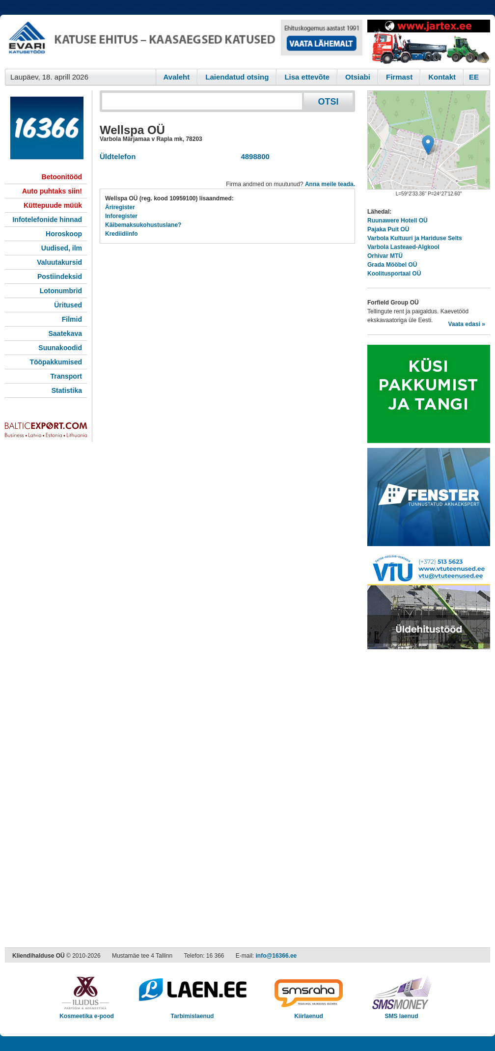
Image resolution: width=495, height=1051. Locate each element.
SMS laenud (401, 1013)
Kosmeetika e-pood (86, 1013)
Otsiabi (357, 77)
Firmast (399, 77)
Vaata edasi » (466, 324)
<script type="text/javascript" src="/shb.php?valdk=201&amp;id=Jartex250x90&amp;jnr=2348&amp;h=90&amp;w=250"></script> (428, 42)
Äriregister (120, 207)
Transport (66, 376)
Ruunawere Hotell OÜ (397, 220)
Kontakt (442, 77)
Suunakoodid (60, 348)
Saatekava (65, 333)
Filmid (72, 319)
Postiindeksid (59, 276)
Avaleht (177, 77)
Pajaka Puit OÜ (388, 229)
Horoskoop (64, 234)
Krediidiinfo (121, 233)
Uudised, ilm (61, 248)
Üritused (68, 305)
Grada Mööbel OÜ (392, 264)
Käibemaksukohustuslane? (143, 224)
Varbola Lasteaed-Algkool (403, 247)
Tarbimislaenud (192, 1013)
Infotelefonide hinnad (47, 219)
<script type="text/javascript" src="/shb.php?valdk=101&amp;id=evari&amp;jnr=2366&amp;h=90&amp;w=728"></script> (183, 42)
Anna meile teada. (330, 184)
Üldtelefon (118, 156)
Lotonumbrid (61, 291)
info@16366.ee (276, 955)
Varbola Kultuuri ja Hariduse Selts (414, 238)
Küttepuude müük (53, 205)
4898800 (253, 156)
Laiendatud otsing (237, 77)
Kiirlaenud (309, 1013)
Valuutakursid (59, 262)
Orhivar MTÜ (385, 255)
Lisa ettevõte (307, 77)
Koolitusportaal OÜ (394, 273)
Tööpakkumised (55, 362)
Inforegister (121, 216)
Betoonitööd (62, 177)
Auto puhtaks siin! (52, 191)
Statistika (67, 390)
